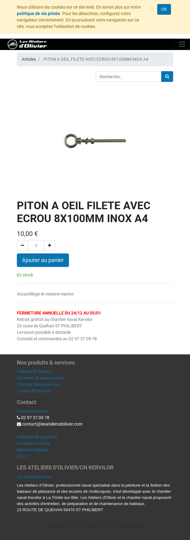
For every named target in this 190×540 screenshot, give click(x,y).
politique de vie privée (38, 13)
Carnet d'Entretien (34, 390)
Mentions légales (33, 449)
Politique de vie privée (37, 436)
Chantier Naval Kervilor (38, 384)
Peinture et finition (34, 371)
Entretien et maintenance (40, 378)
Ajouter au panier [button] (43, 260)
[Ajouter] (49, 245)
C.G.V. (22, 456)
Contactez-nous (32, 411)
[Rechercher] (167, 76)
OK (164, 9)
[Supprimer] (22, 245)
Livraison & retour (34, 443)
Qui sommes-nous (34, 476)
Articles (29, 59)
